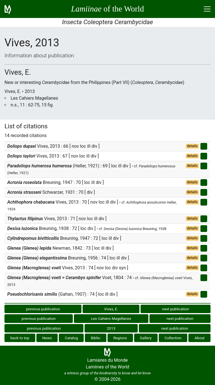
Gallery (146, 338)
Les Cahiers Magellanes (111, 318)
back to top (19, 338)
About (200, 338)
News (47, 338)
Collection (173, 338)
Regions (120, 338)
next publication (175, 309)
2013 (111, 328)
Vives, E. (111, 309)
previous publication (43, 309)
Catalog (71, 338)
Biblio (96, 338)
